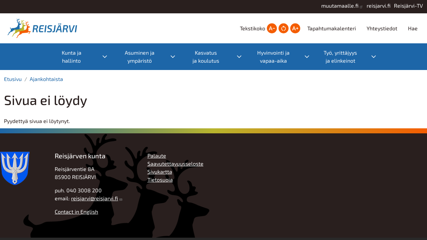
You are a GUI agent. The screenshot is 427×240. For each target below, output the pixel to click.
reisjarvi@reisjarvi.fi (94, 198)
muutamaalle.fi (340, 5)
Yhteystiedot (382, 28)
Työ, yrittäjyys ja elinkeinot (340, 56)
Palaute (156, 155)
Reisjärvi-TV (408, 5)
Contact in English (76, 211)
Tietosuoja (160, 179)
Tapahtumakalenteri (331, 28)
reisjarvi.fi (379, 5)
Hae (413, 28)
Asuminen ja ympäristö (139, 56)
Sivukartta (159, 171)
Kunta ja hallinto (71, 56)
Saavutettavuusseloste (175, 163)
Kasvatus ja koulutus (205, 56)
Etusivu (13, 79)
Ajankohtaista (46, 79)
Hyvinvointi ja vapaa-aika (273, 56)
